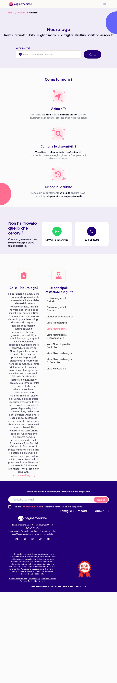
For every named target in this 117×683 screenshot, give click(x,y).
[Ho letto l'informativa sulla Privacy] (9, 506)
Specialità (21, 13)
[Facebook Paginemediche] (16, 539)
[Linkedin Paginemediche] (48, 539)
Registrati (101, 500)
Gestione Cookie (49, 579)
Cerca (92, 54)
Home (11, 13)
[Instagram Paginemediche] (33, 539)
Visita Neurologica (57, 328)
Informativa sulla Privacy (32, 507)
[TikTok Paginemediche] (40, 539)
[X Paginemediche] (25, 539)
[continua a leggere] (24, 475)
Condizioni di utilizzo (18, 579)
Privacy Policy (34, 579)
